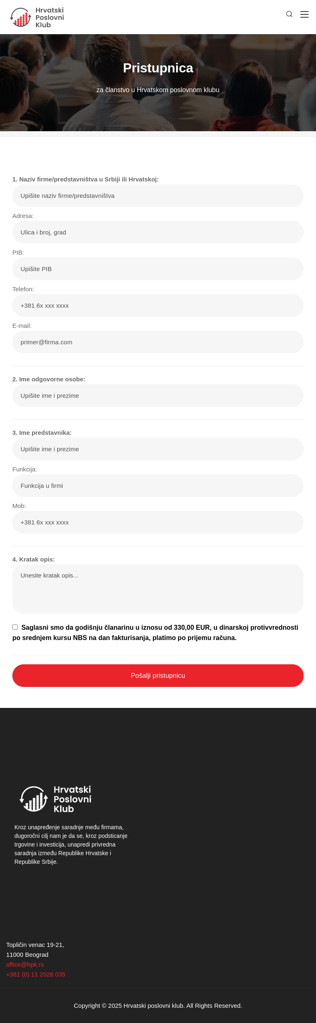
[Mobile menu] (304, 14)
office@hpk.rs (25, 964)
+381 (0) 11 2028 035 (35, 974)
